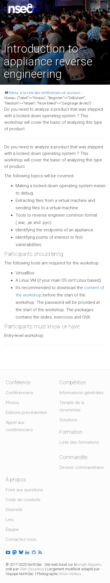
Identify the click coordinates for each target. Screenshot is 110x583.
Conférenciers (19, 392)
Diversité (14, 509)
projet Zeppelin (89, 564)
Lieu (10, 519)
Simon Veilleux (69, 574)
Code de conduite (23, 499)
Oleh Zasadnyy (32, 569)
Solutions (68, 419)
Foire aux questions (24, 489)
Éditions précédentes (26, 412)
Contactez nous (21, 539)
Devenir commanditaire (81, 467)
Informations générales (81, 392)
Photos (12, 402)
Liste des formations (79, 442)
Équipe (12, 529)
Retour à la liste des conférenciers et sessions (42, 93)
